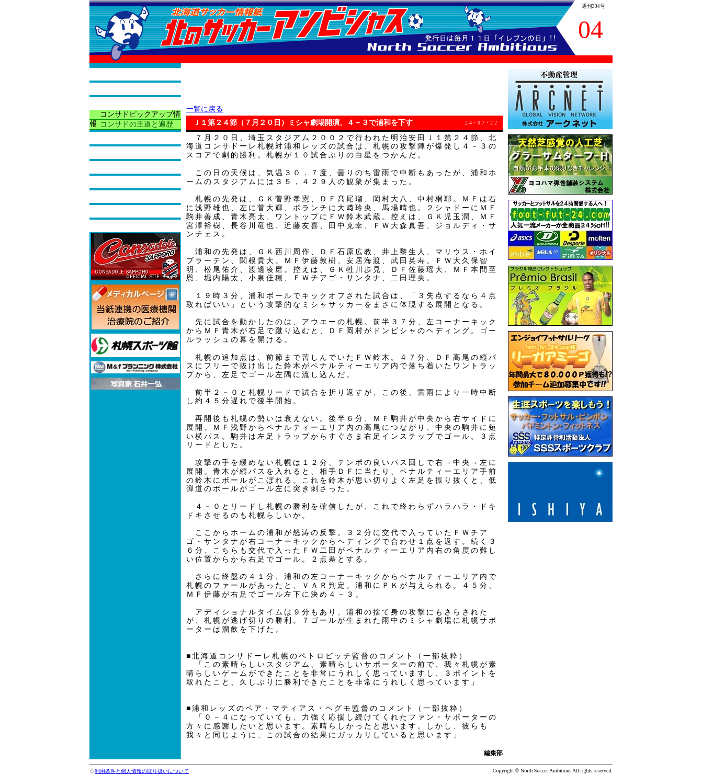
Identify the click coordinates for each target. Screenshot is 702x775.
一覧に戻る (204, 109)
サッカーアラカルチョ (136, 152)
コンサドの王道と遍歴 (136, 124)
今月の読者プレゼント (136, 196)
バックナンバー (125, 211)
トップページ (122, 74)
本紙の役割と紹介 (129, 89)
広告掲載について (129, 226)
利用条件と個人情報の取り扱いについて (142, 771)
